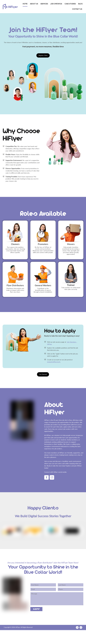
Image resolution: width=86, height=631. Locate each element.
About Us (34, 4)
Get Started (43, 375)
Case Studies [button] (70, 4)
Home (25, 4)
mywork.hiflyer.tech (53, 362)
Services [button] (44, 4)
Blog (80, 4)
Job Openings (56, 4)
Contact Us (77, 9)
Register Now (43, 56)
